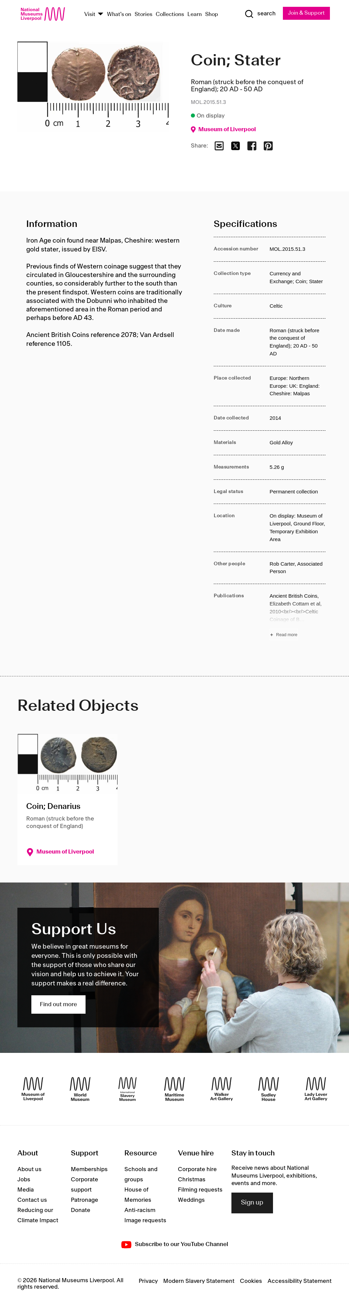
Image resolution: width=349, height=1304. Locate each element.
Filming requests (200, 1190)
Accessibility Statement (300, 1281)
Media (25, 1190)
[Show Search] (259, 14)
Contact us (32, 1200)
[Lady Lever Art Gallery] (316, 1089)
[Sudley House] (268, 1089)
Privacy (148, 1281)
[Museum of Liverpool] (33, 1089)
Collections (170, 14)
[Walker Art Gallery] (221, 1089)
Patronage (84, 1200)
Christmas (192, 1180)
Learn (194, 14)
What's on (119, 14)
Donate (80, 1211)
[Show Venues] (100, 14)
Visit (89, 14)
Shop (211, 14)
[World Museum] (80, 1089)
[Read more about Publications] (297, 616)
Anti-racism (139, 1211)
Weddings (191, 1200)
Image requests (145, 1221)
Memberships (89, 1170)
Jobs (23, 1180)
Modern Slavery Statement (198, 1281)
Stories (143, 14)
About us (29, 1170)
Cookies (251, 1281)
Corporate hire (197, 1170)
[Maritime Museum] (174, 1089)
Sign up (252, 1203)
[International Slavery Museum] (127, 1089)
